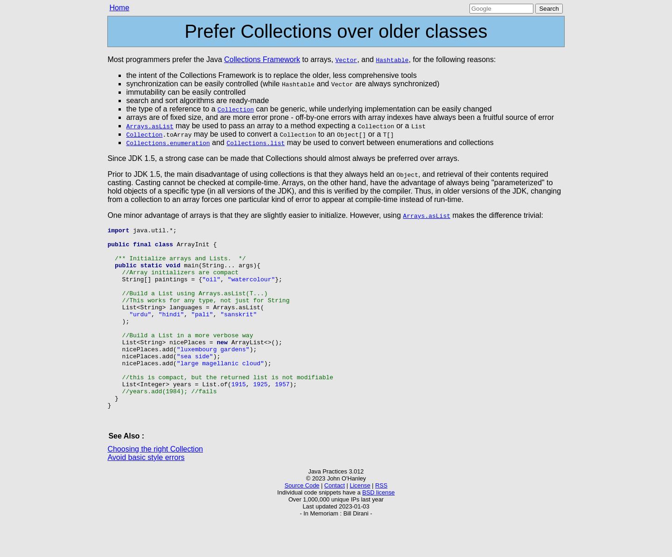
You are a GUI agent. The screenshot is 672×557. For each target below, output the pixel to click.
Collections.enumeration (168, 143)
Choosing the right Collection (155, 485)
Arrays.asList (149, 126)
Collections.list (255, 143)
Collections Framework (262, 59)
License (360, 521)
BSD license (378, 528)
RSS (381, 521)
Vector (346, 60)
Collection (235, 109)
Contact (334, 521)
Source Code (302, 521)
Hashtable (392, 60)
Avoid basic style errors (145, 494)
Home (119, 8)
